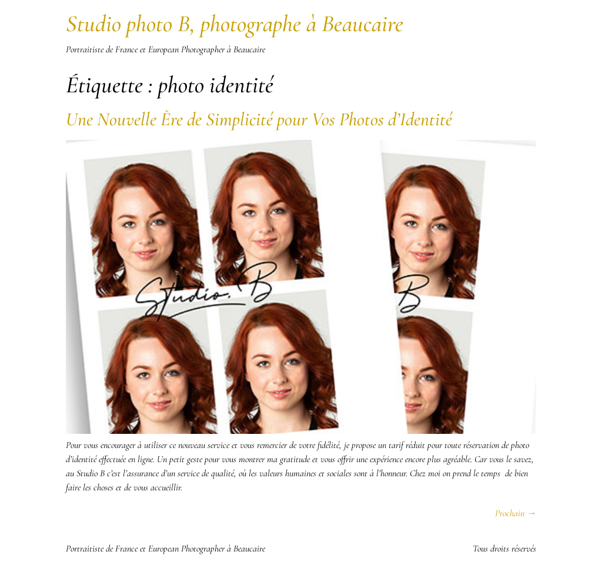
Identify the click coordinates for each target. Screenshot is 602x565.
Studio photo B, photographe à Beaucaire (234, 23)
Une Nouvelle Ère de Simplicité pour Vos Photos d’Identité (259, 119)
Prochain (515, 513)
